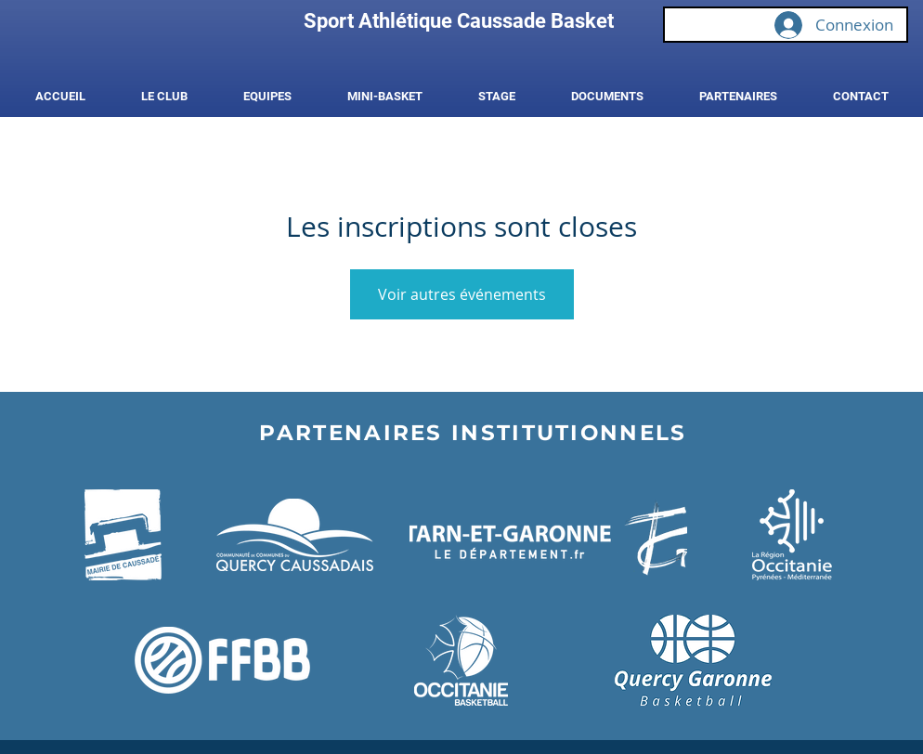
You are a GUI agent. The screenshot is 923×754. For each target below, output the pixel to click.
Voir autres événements (462, 294)
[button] (164, 96)
